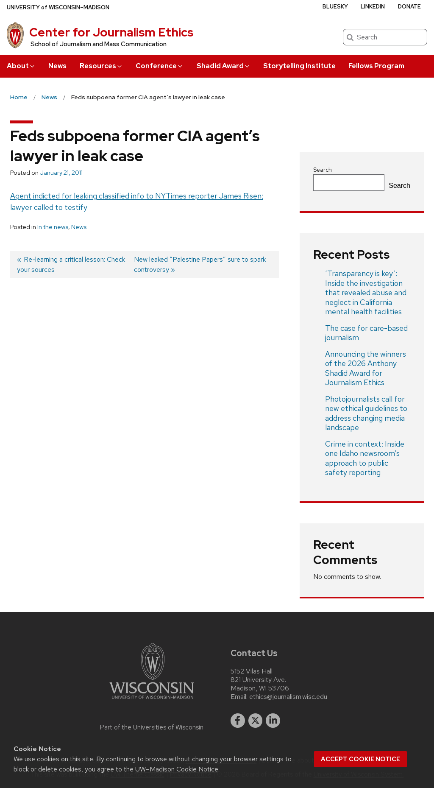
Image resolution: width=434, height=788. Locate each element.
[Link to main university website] (151, 700)
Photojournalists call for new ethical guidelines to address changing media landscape (366, 413)
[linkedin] (273, 720)
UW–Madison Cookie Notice (176, 769)
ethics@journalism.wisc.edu (288, 697)
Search (322, 169)
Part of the (151, 727)
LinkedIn (373, 6)
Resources (101, 65)
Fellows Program (376, 65)
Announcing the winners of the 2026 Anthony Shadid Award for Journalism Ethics (365, 368)
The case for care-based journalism (366, 333)
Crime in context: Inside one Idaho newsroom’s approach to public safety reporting (364, 458)
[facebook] (238, 720)
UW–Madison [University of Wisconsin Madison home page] (58, 7)
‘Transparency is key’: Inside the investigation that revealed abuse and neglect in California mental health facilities (365, 292)
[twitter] (255, 720)
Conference (160, 65)
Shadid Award (223, 65)
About (21, 65)
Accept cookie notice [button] (360, 759)
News (57, 65)
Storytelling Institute (299, 65)
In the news (52, 227)
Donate (409, 6)
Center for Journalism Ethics (111, 32)
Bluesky (335, 6)
